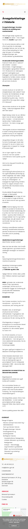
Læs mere (16, 522)
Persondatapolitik (7, 497)
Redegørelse (8, 442)
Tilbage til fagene (7, 420)
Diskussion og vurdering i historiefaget (12, 452)
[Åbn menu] (24, 12)
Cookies (4, 499)
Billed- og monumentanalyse (13, 449)
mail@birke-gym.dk (8, 468)
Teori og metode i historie (11, 427)
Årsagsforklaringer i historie (11, 429)
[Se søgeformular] (3, 12)
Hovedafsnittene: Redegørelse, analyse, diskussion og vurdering (14, 439)
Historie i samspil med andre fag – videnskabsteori (14, 424)
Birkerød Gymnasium (8, 494)
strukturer (10, 90)
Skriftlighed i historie (9, 436)
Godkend (14, 525)
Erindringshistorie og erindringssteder (9, 432)
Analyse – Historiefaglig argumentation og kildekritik (13, 446)
